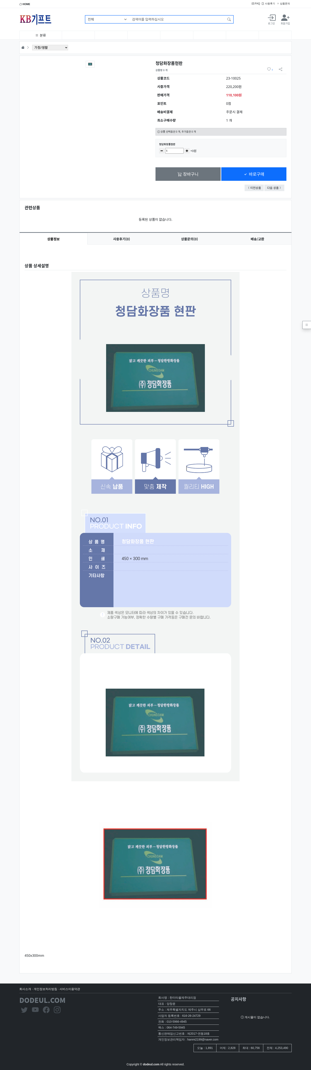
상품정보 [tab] (53, 238)
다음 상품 (275, 187)
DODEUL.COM (42, 1000)
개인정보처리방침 (45, 989)
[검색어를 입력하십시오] (177, 19)
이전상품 (257, 187)
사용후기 (268, 3)
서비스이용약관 (69, 989)
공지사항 (238, 999)
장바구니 (188, 174)
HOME (24, 4)
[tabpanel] (155, 605)
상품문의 (283, 3)
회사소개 (25, 989)
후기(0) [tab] (121, 238)
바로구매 (253, 174)
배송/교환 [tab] (257, 238)
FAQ (256, 3)
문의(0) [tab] (189, 238)
